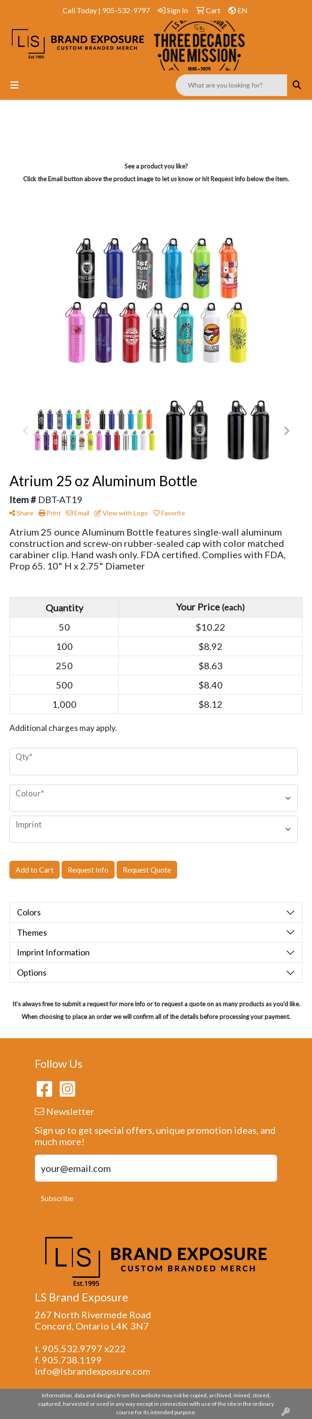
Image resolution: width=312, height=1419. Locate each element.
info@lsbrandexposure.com (92, 1371)
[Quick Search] (232, 85)
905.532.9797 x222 (84, 1348)
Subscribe (57, 1198)
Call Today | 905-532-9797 (106, 10)
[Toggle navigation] (14, 85)
